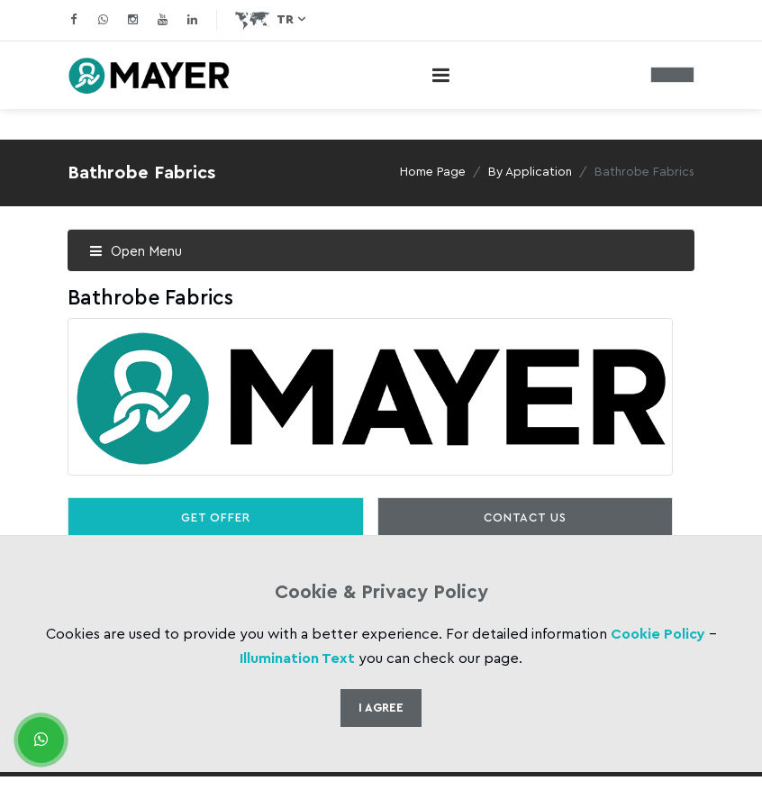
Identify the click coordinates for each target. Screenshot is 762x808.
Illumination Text (297, 658)
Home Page (433, 172)
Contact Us (525, 517)
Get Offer (215, 517)
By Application (530, 172)
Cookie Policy (658, 634)
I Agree (381, 707)
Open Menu (135, 252)
